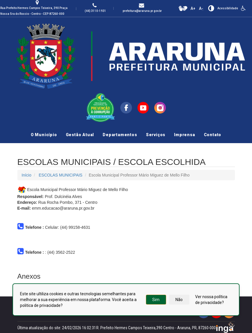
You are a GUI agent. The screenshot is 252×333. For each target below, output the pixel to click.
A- (201, 8)
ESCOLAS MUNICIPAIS (61, 175)
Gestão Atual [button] (80, 134)
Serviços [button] (155, 134)
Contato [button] (213, 134)
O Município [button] (44, 134)
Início (26, 175)
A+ (193, 8)
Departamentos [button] (120, 134)
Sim (155, 299)
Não (179, 299)
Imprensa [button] (184, 134)
